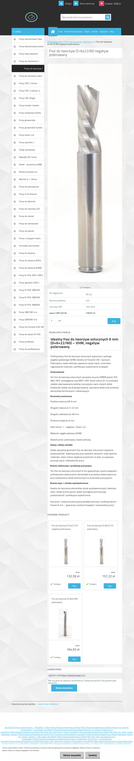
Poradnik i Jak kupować (73, 31)
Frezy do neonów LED (29, 208)
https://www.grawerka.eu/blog (65, 727)
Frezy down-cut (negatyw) (26, 136)
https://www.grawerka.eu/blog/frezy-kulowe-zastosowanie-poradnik (52, 734)
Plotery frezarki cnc (28, 172)
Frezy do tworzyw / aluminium (33, 69)
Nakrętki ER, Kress (28, 157)
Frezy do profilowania (29, 349)
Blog (112, 31)
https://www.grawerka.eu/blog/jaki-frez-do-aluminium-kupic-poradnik (44, 732)
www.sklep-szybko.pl (48, 704)
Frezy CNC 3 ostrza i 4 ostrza (29, 91)
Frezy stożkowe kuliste (30, 113)
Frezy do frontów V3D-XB (31, 327)
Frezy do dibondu (27, 201)
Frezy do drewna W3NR (30, 268)
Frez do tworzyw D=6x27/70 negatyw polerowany (65, 527)
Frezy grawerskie (27, 120)
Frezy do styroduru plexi (30, 76)
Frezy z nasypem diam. (30, 238)
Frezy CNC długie (27, 98)
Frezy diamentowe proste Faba (31, 47)
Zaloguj (66, 3)
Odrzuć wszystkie (71, 755)
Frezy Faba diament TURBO (28, 54)
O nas (60, 31)
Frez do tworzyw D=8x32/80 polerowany (65, 600)
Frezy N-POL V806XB (29, 304)
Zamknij (92, 755)
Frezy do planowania (29, 186)
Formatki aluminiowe (29, 245)
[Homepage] (53, 31)
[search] (107, 17)
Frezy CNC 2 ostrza (28, 83)
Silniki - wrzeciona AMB (30, 164)
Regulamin (104, 31)
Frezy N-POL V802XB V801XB (29, 291)
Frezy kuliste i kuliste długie (29, 106)
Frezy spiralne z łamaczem (26, 143)
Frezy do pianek (26, 231)
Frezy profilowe (26, 341)
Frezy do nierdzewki (28, 223)
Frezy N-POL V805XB (29, 297)
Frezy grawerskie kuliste (30, 127)
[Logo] (31, 17)
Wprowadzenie (54, 41)
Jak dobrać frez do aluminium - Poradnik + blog (27, 727)
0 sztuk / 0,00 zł (113, 3)
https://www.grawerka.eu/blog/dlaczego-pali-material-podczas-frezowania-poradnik (51, 741)
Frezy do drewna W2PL (30, 260)
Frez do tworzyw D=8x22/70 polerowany (100, 527)
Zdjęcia (87, 31)
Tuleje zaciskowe (27, 149)
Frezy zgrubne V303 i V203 (29, 283)
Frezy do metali (26, 216)
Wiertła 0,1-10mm (28, 179)
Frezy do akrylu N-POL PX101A (30, 335)
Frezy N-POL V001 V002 (31, 275)
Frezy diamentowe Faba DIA (30, 40)
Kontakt (95, 31)
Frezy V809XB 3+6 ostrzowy (28, 320)
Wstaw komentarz (64, 688)
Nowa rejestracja (86, 3)
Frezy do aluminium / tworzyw (29, 62)
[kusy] (53, 320)
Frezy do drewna (27, 253)
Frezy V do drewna (28, 194)
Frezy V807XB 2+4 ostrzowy (28, 313)
